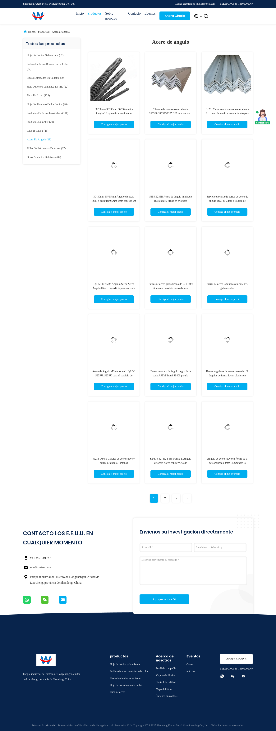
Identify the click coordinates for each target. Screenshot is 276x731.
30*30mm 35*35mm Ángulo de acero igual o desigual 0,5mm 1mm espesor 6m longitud (114, 201)
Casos (189, 664)
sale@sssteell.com (41, 567)
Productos (94, 13)
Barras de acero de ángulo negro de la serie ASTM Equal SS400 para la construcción (170, 375)
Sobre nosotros (111, 15)
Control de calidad (166, 682)
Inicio (80, 13)
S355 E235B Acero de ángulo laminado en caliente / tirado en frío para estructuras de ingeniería (170, 201)
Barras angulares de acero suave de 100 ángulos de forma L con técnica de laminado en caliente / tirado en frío (227, 375)
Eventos (150, 13)
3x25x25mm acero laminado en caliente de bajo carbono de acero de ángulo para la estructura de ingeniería (227, 113)
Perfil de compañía (166, 668)
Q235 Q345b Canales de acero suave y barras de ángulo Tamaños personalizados (114, 463)
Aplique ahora (164, 599)
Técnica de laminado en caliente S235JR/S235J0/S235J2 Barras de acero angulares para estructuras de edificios (170, 113)
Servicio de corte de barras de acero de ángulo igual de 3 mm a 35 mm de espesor (227, 201)
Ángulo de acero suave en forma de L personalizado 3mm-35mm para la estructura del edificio (227, 463)
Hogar (31, 31)
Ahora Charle (175, 16)
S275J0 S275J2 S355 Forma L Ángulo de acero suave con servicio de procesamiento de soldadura (170, 463)
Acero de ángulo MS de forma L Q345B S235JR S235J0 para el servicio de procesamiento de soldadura (113, 375)
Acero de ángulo (61, 31)
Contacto (134, 13)
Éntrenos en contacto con (167, 697)
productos (43, 31)
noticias (190, 671)
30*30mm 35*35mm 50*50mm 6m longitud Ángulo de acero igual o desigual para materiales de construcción (114, 113)
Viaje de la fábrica (165, 675)
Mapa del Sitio (164, 689)
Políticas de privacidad (44, 725)
